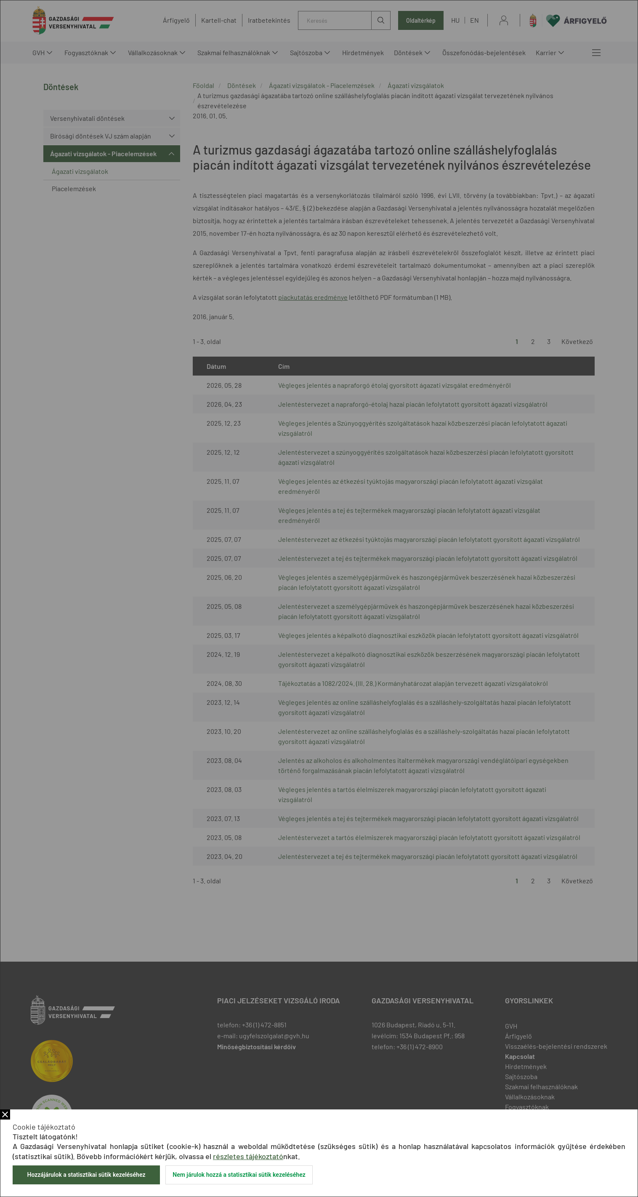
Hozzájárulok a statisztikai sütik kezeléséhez (86, 1174)
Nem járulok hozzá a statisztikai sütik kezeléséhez (239, 1174)
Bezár (5, 1114)
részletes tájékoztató (248, 1156)
